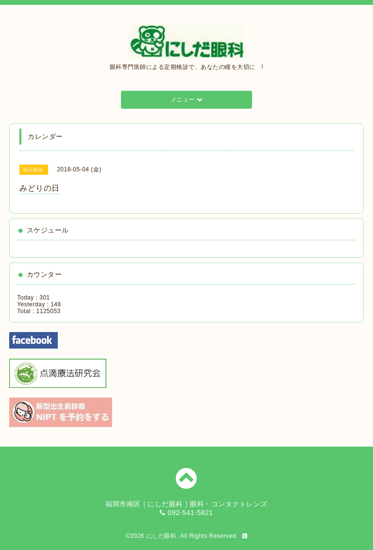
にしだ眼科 (161, 536)
